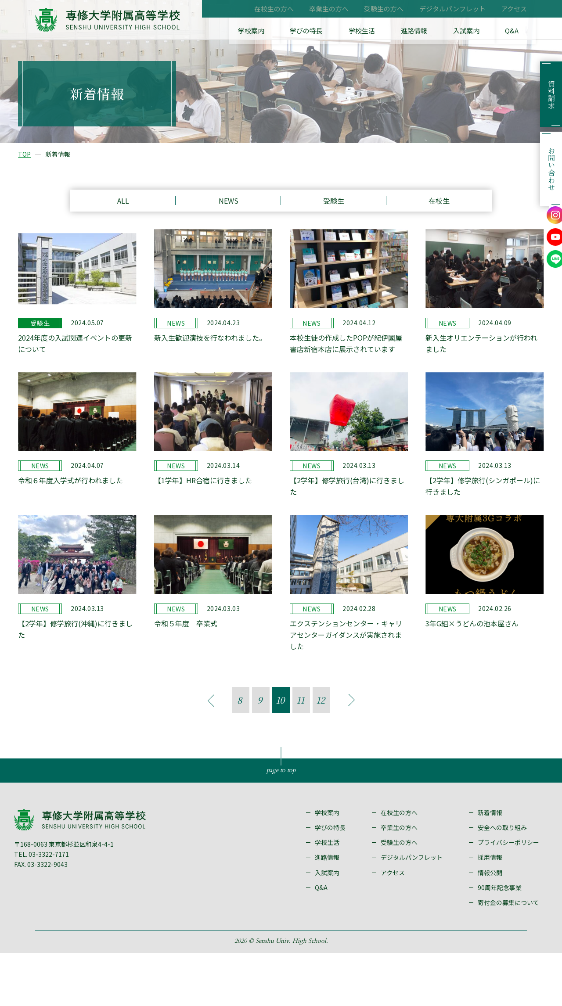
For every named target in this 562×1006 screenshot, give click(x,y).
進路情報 (442, 30)
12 (320, 732)
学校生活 (400, 30)
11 (300, 732)
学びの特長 (354, 30)
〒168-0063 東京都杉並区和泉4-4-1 (76, 895)
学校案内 (309, 30)
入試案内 (484, 30)
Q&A (520, 30)
